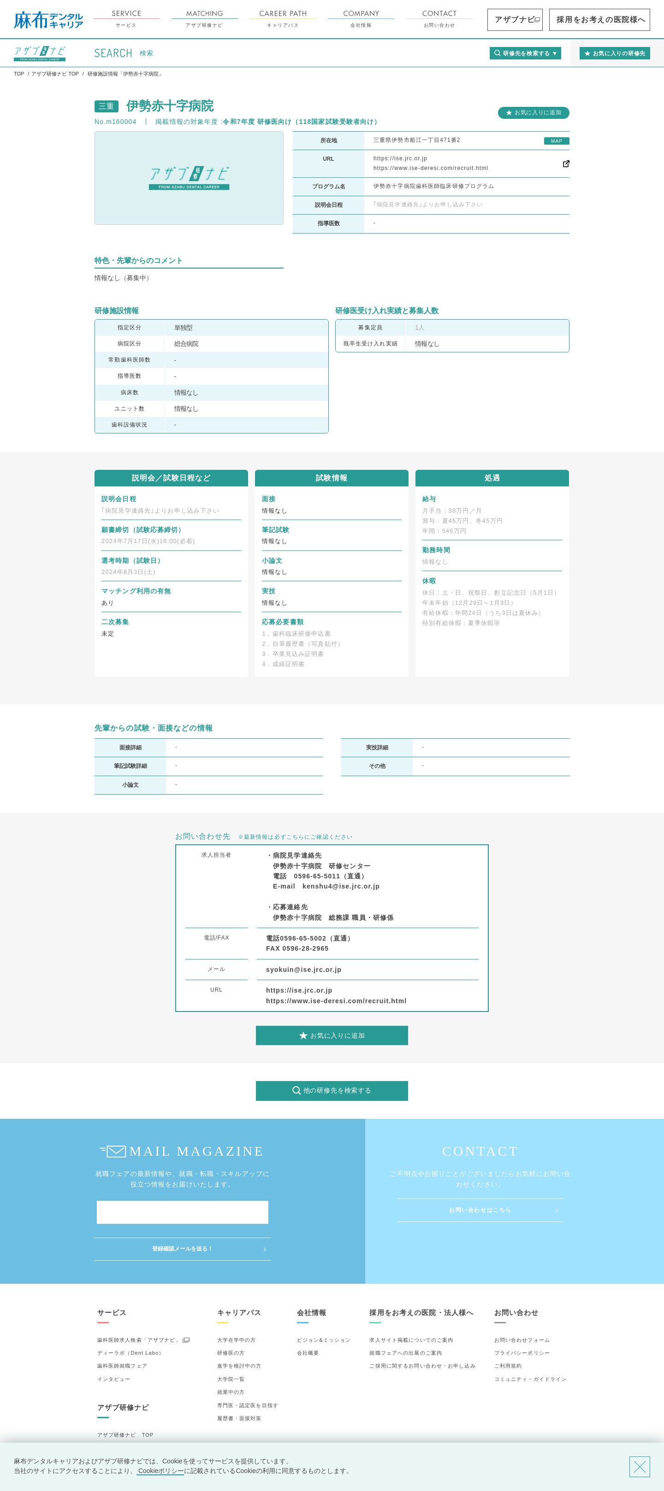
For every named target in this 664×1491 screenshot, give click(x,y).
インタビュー (114, 1342)
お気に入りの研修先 (122, 1437)
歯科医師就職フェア (122, 1329)
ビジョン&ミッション (324, 1303)
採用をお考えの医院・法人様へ (421, 1276)
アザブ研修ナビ (256, 19)
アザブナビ (556, 19)
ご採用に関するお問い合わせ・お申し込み (422, 1329)
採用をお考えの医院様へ (618, 19)
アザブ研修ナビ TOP (125, 1398)
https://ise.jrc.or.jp (400, 158)
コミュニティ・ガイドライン (530, 1342)
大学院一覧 (231, 1342)
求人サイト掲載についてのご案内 (411, 1303)
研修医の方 (231, 1316)
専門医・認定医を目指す (248, 1368)
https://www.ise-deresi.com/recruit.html (431, 168)
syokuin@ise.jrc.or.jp (304, 969)
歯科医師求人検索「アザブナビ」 (139, 1303)
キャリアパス (335, 19)
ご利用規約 (508, 1329)
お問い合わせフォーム (522, 1303)
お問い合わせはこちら (480, 1210)
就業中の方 (231, 1355)
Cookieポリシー (160, 1470)
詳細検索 (108, 1424)
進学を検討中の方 (239, 1329)
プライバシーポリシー (522, 1316)
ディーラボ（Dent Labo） (131, 1316)
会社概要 (308, 1316)
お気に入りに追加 (538, 112)
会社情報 (413, 19)
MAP (557, 141)
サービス (178, 19)
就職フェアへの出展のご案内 (405, 1316)
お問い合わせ (491, 19)
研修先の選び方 (116, 1411)
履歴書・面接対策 (239, 1382)
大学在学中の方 (236, 1303)
